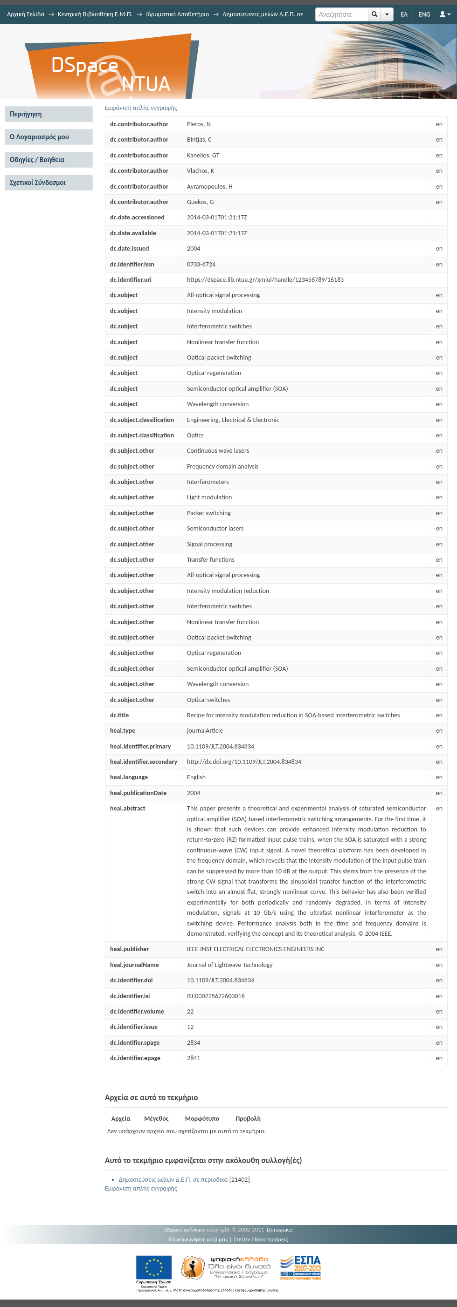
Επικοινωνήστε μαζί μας (198, 1239)
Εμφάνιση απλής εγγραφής (141, 108)
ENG (424, 14)
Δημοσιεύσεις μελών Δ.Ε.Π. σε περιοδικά (173, 1180)
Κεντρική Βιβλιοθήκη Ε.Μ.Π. (95, 14)
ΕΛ (404, 14)
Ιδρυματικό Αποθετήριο (177, 14)
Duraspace (280, 1229)
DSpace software (184, 1229)
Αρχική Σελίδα (25, 14)
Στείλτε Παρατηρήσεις (261, 1239)
